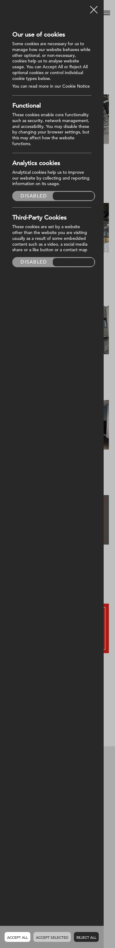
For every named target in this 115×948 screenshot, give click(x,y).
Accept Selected (52, 937)
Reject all (86, 937)
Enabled (73, 196)
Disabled (34, 196)
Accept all (17, 937)
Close (94, 7)
